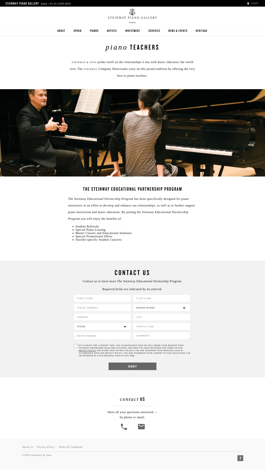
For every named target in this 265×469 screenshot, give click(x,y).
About (61, 31)
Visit (253, 3)
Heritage (202, 31)
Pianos (94, 31)
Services (154, 31)
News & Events (178, 31)
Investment (132, 31)
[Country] (161, 307)
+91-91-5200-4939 (59, 3)
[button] (124, 429)
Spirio (78, 31)
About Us (27, 447)
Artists (112, 31)
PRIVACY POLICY (87, 350)
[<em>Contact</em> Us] (141, 429)
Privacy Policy (46, 447)
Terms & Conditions (71, 447)
